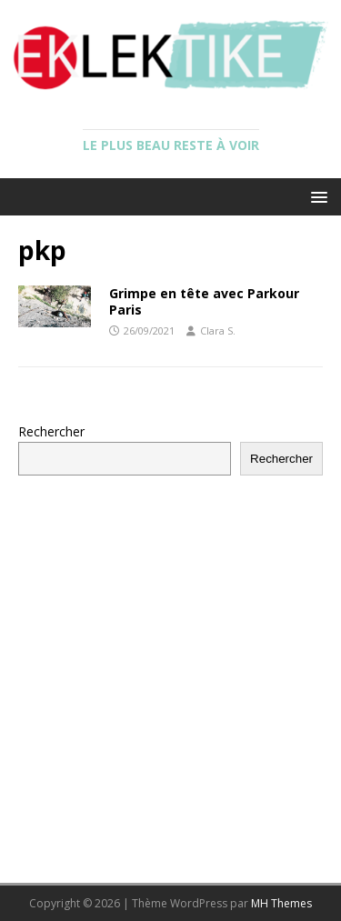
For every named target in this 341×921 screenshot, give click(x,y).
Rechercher (51, 431)
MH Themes (281, 903)
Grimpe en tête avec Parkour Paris (204, 301)
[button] (316, 196)
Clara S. (218, 330)
